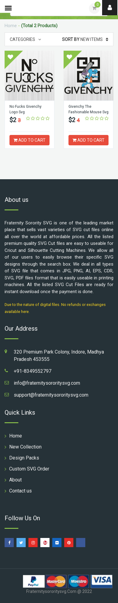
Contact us (20, 491)
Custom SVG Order (29, 469)
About (15, 480)
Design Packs (24, 458)
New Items (85, 39)
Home (11, 25)
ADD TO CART (29, 140)
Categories (25, 39)
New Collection (25, 447)
